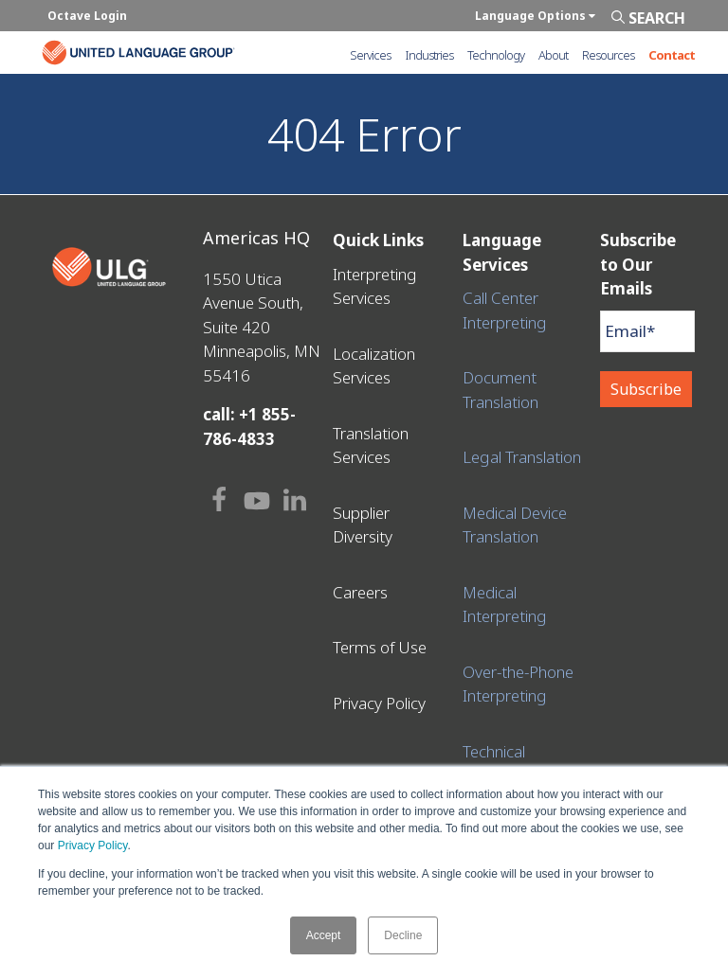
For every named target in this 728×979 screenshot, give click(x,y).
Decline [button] (403, 935)
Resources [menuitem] (608, 54)
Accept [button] (323, 935)
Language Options (535, 16)
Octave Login (87, 16)
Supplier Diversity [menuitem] (362, 525)
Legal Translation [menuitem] (522, 457)
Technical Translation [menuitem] (500, 763)
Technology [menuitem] (495, 54)
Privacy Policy (93, 845)
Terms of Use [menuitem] (380, 647)
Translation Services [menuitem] (371, 445)
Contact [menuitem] (671, 54)
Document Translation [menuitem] (500, 389)
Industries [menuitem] (429, 54)
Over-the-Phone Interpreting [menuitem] (518, 684)
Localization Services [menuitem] (374, 366)
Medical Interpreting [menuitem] (505, 604)
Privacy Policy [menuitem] (379, 703)
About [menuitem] (553, 54)
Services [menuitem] (370, 54)
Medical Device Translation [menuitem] (515, 525)
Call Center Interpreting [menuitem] (505, 310)
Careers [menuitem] (360, 592)
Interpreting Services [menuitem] (375, 286)
